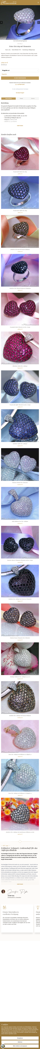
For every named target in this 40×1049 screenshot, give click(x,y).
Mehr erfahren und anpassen (20, 1046)
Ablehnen (20, 1042)
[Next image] (38, 22)
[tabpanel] (20, 115)
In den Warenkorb (20, 78)
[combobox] (20, 70)
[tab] (8, 98)
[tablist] (20, 98)
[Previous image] (1, 22)
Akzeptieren (20, 1038)
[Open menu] (38, 2)
